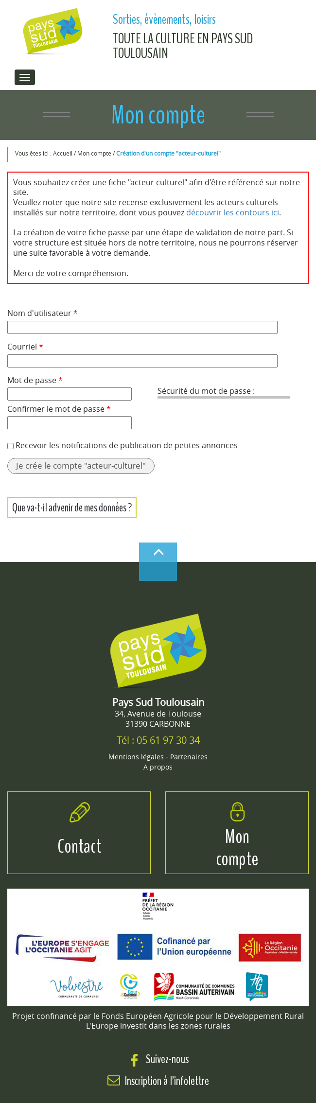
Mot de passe (35, 380)
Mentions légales (136, 756)
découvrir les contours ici (232, 212)
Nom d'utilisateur (42, 313)
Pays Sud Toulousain (158, 702)
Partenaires (189, 756)
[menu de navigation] (25, 77)
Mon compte (95, 153)
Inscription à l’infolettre (167, 1080)
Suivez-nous (158, 1059)
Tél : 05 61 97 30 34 (158, 740)
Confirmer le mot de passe (59, 409)
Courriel (25, 347)
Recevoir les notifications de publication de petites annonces (127, 445)
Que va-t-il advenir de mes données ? (72, 507)
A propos (158, 766)
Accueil (63, 153)
